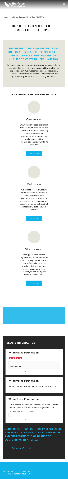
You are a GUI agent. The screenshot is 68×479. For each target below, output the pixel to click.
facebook (3, 466)
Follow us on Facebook (21, 448)
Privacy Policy (26, 471)
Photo (13, 415)
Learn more (34, 153)
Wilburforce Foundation (23, 352)
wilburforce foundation (21, 474)
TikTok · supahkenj (18, 363)
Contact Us (8, 471)
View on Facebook (16, 371)
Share (29, 371)
